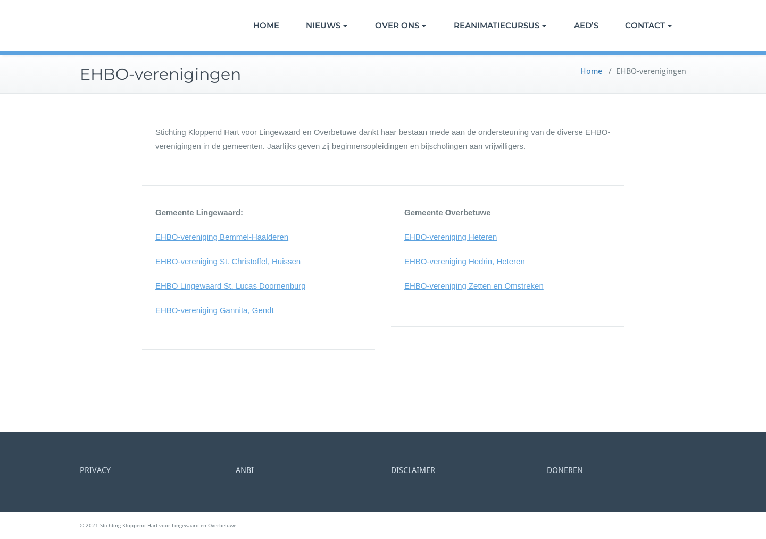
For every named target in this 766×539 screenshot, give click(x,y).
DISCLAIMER (413, 470)
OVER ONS (400, 25)
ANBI (245, 470)
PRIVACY (95, 470)
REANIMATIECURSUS (500, 25)
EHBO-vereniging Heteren (450, 236)
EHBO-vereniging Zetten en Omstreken (474, 285)
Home (591, 71)
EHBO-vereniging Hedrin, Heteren (464, 261)
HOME (266, 25)
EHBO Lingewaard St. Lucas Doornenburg (230, 285)
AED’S (586, 25)
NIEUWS (326, 25)
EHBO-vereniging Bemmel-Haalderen (221, 236)
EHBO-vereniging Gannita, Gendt (214, 310)
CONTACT (648, 25)
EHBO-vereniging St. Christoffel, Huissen (228, 261)
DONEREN (565, 470)
